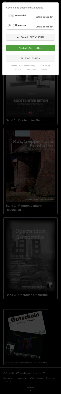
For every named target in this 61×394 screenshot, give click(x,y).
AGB (39, 66)
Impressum (42, 69)
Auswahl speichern (30, 37)
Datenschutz (20, 69)
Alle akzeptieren (30, 47)
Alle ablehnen (30, 58)
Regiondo (20, 25)
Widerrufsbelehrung (27, 66)
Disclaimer (31, 69)
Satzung (46, 66)
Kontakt (14, 66)
